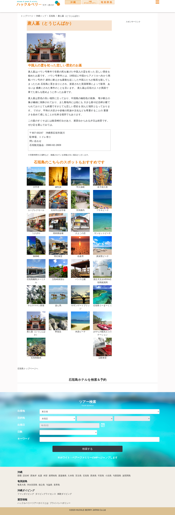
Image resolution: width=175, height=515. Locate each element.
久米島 (71, 476)
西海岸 (33, 476)
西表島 (93, 476)
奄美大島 (21, 485)
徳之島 (42, 485)
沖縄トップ (41, 16)
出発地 (21, 410)
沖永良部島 (32, 485)
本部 (45, 476)
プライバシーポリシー (60, 503)
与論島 (49, 485)
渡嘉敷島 (62, 476)
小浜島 (108, 476)
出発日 (21, 424)
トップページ (27, 16)
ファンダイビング (25, 494)
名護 (40, 476)
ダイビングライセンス (45, 494)
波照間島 (126, 476)
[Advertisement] (133, 63)
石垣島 (52, 16)
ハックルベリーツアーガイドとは (32, 503)
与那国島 (117, 476)
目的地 (21, 417)
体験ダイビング (64, 494)
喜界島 (57, 485)
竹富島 (101, 476)
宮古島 (78, 476)
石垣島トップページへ (27, 368)
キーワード (23, 438)
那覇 (19, 476)
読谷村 (26, 476)
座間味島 (53, 476)
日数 (19, 431)
